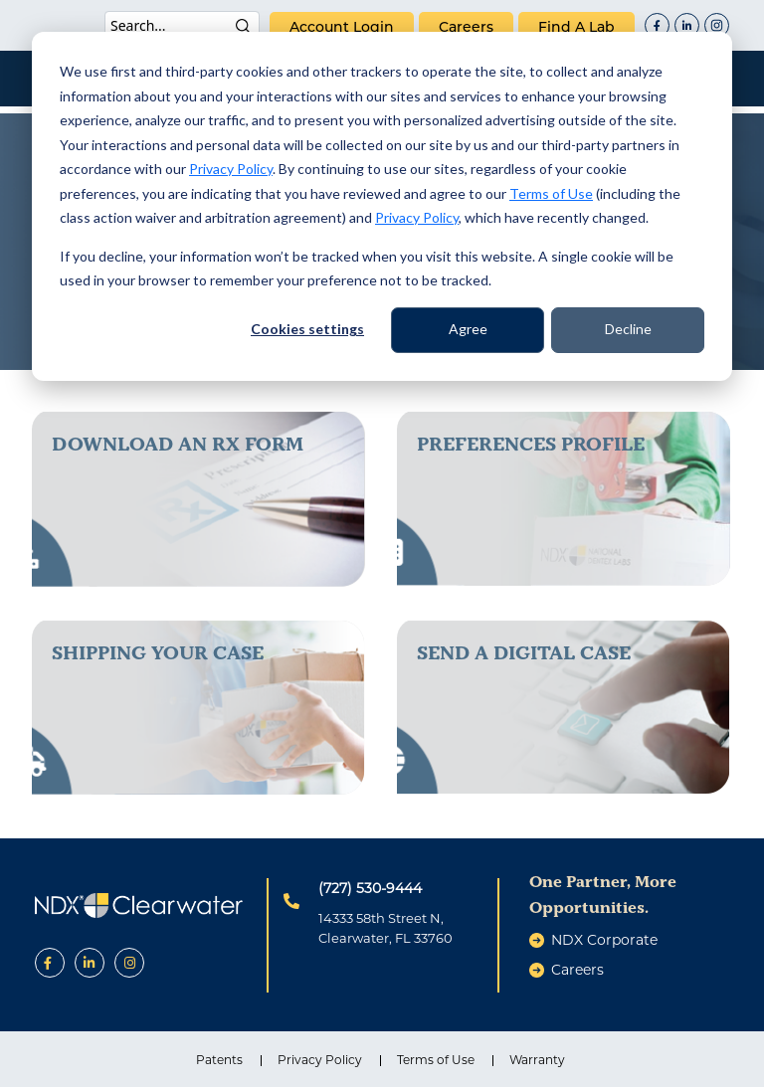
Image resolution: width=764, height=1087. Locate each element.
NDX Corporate (604, 940)
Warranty (537, 1059)
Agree (468, 328)
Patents (219, 1059)
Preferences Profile (531, 443)
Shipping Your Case (158, 652)
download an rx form (177, 443)
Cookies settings (307, 328)
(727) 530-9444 (370, 888)
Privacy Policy (231, 168)
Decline (628, 328)
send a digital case (524, 652)
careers (466, 27)
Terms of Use (551, 193)
